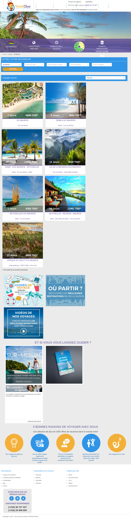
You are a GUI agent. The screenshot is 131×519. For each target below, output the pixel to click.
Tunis (69, 480)
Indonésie (38, 483)
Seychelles (38, 480)
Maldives (37, 477)
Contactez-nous (35, 421)
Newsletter (89, 2)
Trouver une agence (74, 2)
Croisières (92, 5)
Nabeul (70, 483)
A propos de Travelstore (8, 475)
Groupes (103, 5)
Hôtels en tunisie (44, 5)
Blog (3, 483)
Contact (4, 486)
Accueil (5, 54)
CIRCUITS (71, 5)
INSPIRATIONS (60, 5)
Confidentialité (6, 480)
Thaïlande (38, 475)
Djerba (70, 475)
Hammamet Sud (72, 486)
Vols (112, 5)
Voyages (10, 54)
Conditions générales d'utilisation (11, 477)
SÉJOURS (81, 5)
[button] (12, 64)
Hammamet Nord (72, 477)
